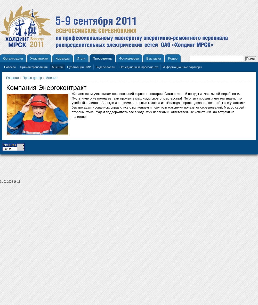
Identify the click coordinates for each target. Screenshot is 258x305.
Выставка (153, 58)
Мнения (57, 67)
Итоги (81, 58)
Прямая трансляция (34, 67)
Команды (62, 58)
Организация (13, 58)
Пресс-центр (102, 58)
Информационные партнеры (182, 67)
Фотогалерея (129, 58)
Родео (173, 58)
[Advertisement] (129, 245)
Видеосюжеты (105, 67)
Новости (10, 67)
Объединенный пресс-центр (138, 67)
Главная (12, 78)
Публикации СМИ (79, 67)
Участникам (39, 58)
